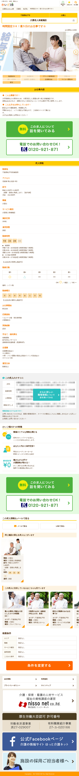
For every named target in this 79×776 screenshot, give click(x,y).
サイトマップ (46, 685)
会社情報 (7, 679)
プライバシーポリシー (12, 685)
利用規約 (44, 679)
